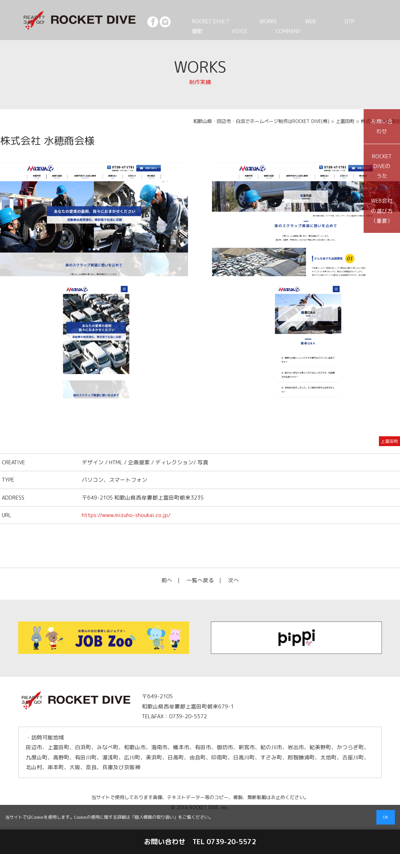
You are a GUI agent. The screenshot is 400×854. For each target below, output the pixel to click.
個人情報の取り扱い (154, 817)
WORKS (253, 21)
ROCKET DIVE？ (206, 21)
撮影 (335, 21)
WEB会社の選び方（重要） (382, 211)
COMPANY (230, 31)
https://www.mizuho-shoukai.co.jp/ (126, 515)
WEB (283, 21)
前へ (166, 580)
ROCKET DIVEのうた (382, 166)
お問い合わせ (382, 126)
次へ (233, 580)
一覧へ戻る (200, 580)
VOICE (193, 31)
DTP (309, 21)
